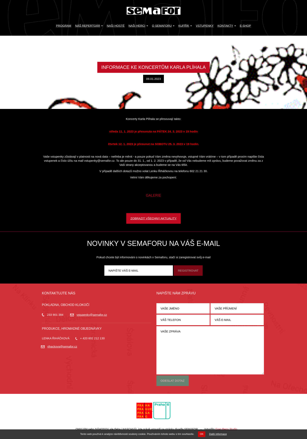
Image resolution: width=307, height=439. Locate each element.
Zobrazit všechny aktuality (153, 218)
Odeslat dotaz (173, 380)
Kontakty (227, 25)
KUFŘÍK (185, 25)
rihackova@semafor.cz (62, 346)
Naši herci (138, 25)
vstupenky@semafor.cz (92, 314)
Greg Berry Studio (226, 429)
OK (202, 434)
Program (63, 25)
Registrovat (188, 270)
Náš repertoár (89, 25)
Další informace (218, 434)
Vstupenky (205, 25)
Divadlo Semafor (153, 11)
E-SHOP (245, 25)
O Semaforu (163, 25)
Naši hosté (116, 25)
